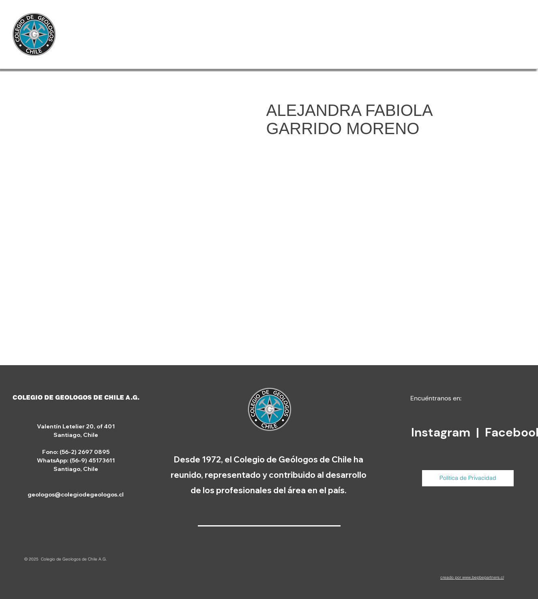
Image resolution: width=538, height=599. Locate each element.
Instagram (442, 432)
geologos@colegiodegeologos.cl (76, 494)
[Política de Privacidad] (468, 478)
